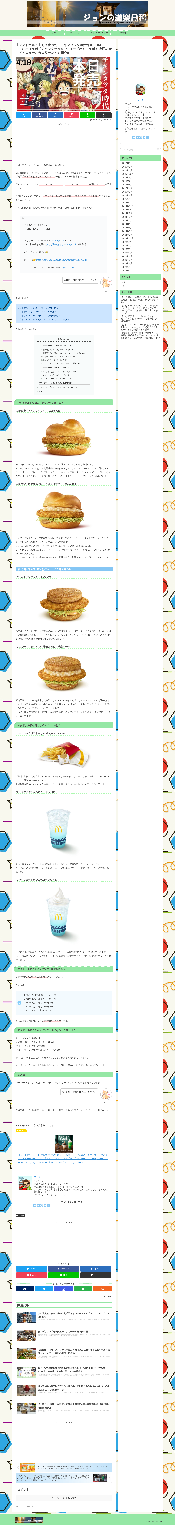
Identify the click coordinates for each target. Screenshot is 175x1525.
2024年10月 (128, 210)
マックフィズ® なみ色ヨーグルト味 (56, 375)
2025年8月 (127, 177)
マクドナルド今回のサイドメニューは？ (54, 367)
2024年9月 (127, 213)
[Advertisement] (64, 142)
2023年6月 (127, 249)
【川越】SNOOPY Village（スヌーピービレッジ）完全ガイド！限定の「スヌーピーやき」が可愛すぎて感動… (140, 327)
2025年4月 (127, 188)
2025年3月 (127, 192)
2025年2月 (127, 195)
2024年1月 (127, 235)
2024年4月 (127, 227)
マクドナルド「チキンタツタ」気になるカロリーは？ (59, 387)
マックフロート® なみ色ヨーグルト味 (57, 379)
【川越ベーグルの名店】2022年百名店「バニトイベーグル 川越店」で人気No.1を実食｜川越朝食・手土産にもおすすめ (139, 309)
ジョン (37, 1177)
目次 (60, 339)
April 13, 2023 (68, 268)
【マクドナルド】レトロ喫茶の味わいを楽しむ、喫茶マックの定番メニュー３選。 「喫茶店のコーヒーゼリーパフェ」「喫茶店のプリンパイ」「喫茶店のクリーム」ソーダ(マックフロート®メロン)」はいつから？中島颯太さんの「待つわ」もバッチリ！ (63, 1159)
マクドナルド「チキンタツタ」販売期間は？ (56, 383)
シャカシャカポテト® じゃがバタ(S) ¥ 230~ (60, 372)
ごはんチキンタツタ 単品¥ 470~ (56, 360)
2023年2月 (127, 263)
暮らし (125, 286)
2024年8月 (127, 217)
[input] (140, 149)
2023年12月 (128, 238)
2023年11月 (128, 242)
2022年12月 (128, 270)
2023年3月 (127, 260)
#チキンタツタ (57, 240)
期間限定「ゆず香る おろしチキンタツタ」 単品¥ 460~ (64, 353)
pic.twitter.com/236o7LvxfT (74, 260)
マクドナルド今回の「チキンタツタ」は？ (55, 345)
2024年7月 (127, 220)
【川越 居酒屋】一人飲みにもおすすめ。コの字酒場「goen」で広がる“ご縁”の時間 (139, 318)
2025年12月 (128, 174)
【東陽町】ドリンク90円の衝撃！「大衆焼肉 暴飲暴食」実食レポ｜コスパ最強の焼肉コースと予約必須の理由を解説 (140, 335)
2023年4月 (127, 256)
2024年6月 (127, 224)
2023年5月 (127, 253)
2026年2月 (127, 167)
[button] (104, 115)
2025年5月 (127, 185)
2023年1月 (127, 267)
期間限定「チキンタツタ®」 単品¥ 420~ (59, 350)
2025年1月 (127, 199)
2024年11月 (128, 206)
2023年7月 (127, 245)
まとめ (41, 392)
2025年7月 (127, 181)
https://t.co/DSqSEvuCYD (48, 260)
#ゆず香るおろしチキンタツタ (62, 244)
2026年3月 (127, 163)
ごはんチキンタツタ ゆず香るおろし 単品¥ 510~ (62, 363)
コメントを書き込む (63, 1498)
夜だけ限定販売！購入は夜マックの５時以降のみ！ (60, 357)
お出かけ (20, 1215)
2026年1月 (127, 170)
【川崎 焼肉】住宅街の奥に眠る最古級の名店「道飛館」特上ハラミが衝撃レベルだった (140, 299)
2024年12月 (128, 202)
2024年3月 (127, 231)
